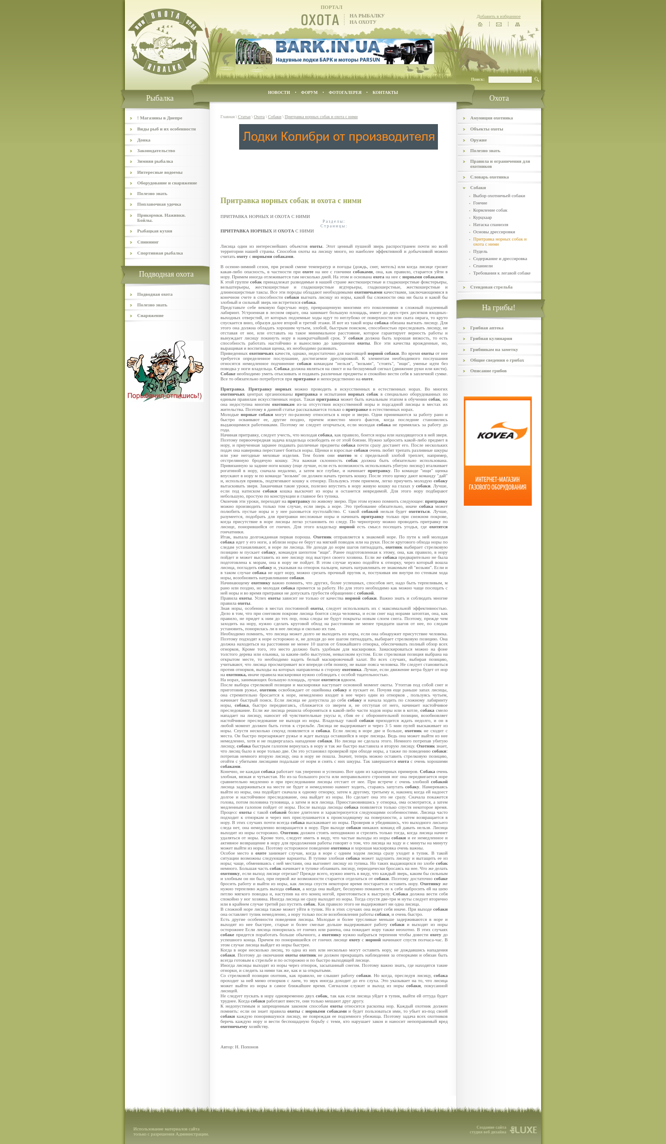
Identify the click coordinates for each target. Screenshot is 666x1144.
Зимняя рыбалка (155, 161)
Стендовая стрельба (491, 286)
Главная (227, 116)
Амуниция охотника (491, 117)
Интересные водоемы (160, 172)
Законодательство (156, 150)
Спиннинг (148, 241)
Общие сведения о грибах (497, 359)
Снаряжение (150, 315)
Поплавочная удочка (159, 204)
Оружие (478, 139)
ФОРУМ (309, 92)
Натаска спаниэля (490, 224)
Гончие (480, 202)
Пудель (480, 251)
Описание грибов (488, 370)
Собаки (274, 116)
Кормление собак (490, 209)
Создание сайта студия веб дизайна (488, 1129)
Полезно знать (152, 193)
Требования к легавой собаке (502, 272)
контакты (385, 92)
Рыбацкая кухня (154, 230)
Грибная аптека (486, 327)
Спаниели (483, 265)
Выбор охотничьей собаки (499, 195)
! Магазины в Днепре (159, 117)
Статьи (244, 116)
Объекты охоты (486, 128)
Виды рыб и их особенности (166, 128)
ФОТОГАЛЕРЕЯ (345, 92)
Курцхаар (482, 217)
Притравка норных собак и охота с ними (321, 116)
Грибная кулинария (491, 338)
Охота (259, 116)
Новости (279, 92)
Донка (143, 139)
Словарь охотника (489, 176)
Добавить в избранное (499, 16)
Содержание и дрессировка (500, 258)
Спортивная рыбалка (160, 252)
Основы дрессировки (494, 231)
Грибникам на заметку (494, 349)
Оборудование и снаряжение (167, 182)
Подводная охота (154, 294)
